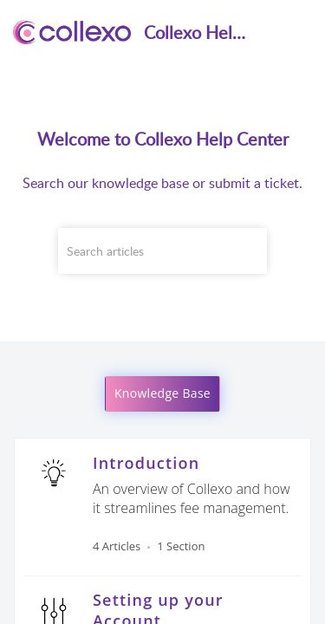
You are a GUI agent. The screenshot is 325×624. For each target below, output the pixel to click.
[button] (266, 32)
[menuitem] (266, 32)
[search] (163, 251)
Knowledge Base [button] (162, 393)
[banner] (162, 170)
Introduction (146, 462)
